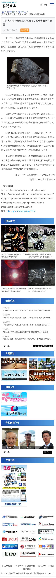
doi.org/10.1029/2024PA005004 (21, 211)
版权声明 (31, 566)
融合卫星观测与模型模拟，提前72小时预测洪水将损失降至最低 (26, 318)
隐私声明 (42, 566)
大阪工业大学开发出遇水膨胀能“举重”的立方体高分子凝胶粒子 (26, 332)
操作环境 (19, 566)
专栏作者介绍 (12, 422)
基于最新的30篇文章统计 (43, 346)
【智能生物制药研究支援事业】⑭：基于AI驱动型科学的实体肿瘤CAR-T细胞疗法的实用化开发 (27, 325)
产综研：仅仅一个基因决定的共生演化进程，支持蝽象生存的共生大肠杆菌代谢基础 (27, 339)
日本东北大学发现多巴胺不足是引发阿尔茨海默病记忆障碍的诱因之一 (27, 311)
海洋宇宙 (22, 12)
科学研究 (11, 12)
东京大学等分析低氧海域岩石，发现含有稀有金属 (23, 14)
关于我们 (44, 5)
